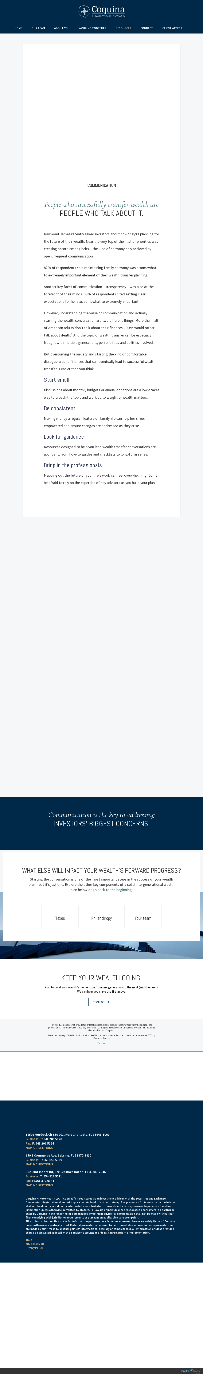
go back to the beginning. (113, 879)
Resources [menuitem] (122, 28)
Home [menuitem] (20, 28)
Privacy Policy (34, 1237)
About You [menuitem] (62, 28)
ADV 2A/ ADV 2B (35, 1233)
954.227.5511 (52, 1165)
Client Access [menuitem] (170, 28)
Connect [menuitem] (145, 28)
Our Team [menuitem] (39, 28)
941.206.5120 (52, 1128)
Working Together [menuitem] (92, 28)
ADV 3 (29, 1229)
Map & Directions (39, 1137)
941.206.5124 (44, 1132)
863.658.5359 (52, 1149)
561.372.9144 (44, 1170)
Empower (102, 1033)
